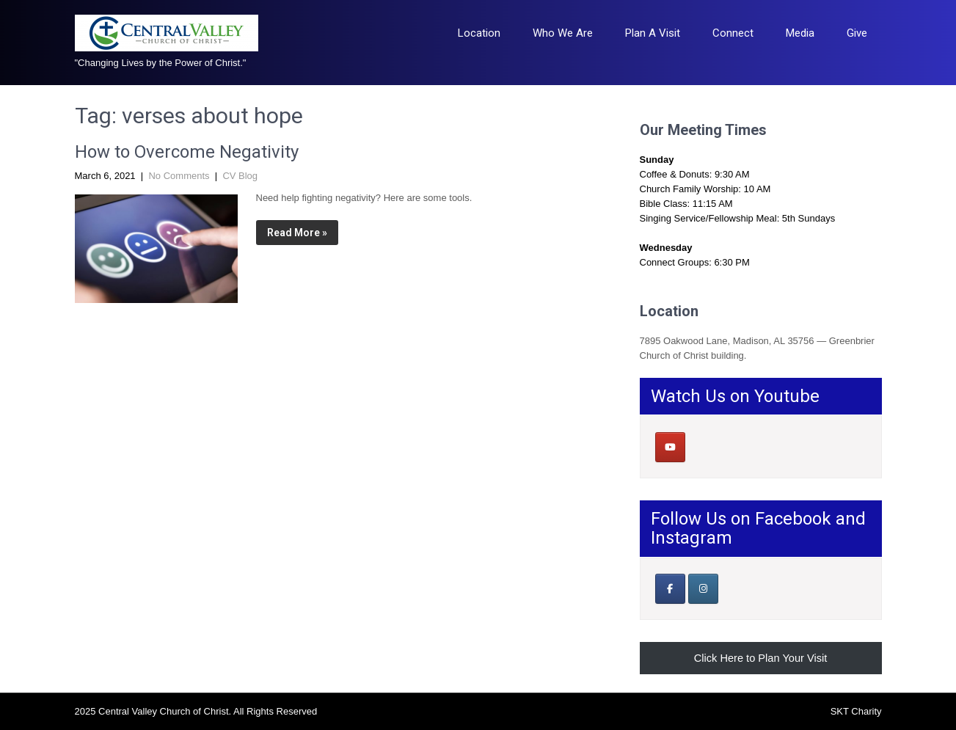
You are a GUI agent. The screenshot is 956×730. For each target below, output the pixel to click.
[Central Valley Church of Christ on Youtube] (670, 447)
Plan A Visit (652, 33)
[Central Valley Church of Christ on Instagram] (703, 589)
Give (857, 33)
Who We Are (563, 33)
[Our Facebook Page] (670, 589)
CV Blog (240, 175)
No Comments (178, 175)
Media (800, 33)
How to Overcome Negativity (187, 152)
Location (479, 33)
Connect (733, 33)
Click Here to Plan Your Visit (761, 658)
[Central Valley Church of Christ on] (702, 446)
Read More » (297, 232)
